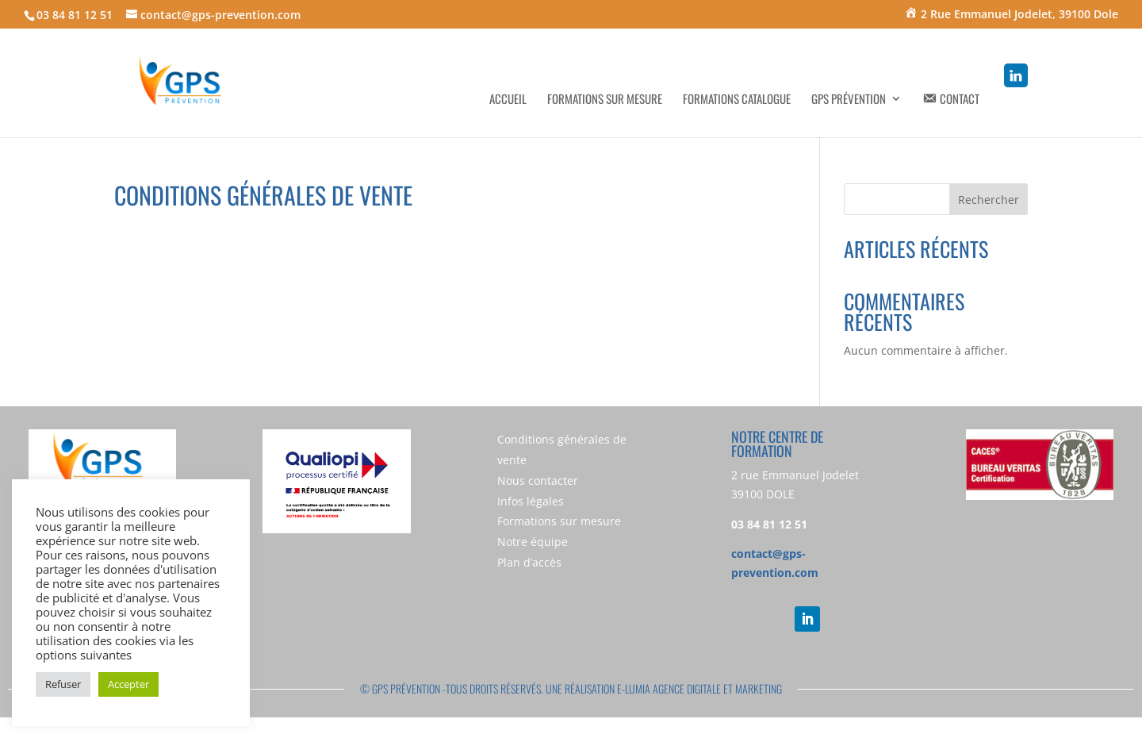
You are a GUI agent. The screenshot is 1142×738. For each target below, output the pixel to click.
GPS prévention (848, 100)
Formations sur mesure (604, 100)
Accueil (508, 100)
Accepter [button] (128, 684)
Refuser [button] (63, 684)
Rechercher (988, 199)
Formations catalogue (737, 100)
